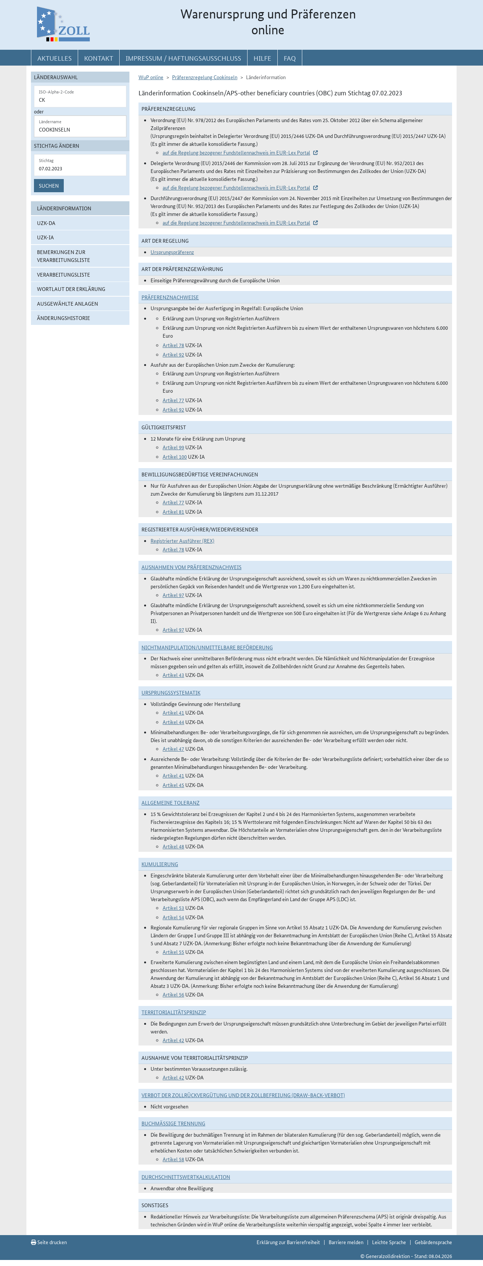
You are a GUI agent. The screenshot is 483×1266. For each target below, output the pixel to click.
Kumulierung (160, 864)
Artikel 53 (173, 907)
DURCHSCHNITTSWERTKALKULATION (186, 1176)
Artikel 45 (173, 784)
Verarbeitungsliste (63, 274)
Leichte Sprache (389, 1242)
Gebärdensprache (433, 1242)
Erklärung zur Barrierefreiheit (288, 1242)
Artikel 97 (173, 595)
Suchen (49, 185)
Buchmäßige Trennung (173, 1123)
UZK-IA (45, 237)
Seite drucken (49, 1242)
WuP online (150, 77)
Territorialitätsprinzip (174, 1012)
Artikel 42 (173, 1040)
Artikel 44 (173, 722)
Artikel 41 (173, 712)
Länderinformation (64, 208)
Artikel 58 (173, 1159)
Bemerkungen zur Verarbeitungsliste (63, 255)
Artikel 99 (173, 447)
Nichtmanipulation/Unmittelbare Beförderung (207, 647)
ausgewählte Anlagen (67, 303)
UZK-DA (46, 223)
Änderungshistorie (63, 317)
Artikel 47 (173, 748)
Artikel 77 (173, 400)
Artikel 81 (173, 511)
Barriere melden (346, 1242)
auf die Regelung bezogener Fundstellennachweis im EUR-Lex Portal (236, 152)
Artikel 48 (173, 846)
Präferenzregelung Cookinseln (204, 77)
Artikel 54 (173, 917)
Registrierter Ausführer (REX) (182, 540)
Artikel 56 (173, 994)
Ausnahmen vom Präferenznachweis (192, 567)
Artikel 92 (173, 354)
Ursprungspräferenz (172, 252)
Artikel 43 (173, 674)
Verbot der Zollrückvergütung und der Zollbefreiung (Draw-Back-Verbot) (243, 1095)
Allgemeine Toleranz (171, 802)
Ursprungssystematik (171, 692)
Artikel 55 (173, 951)
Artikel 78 (173, 345)
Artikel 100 (175, 456)
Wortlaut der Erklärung (71, 288)
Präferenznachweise (170, 297)
